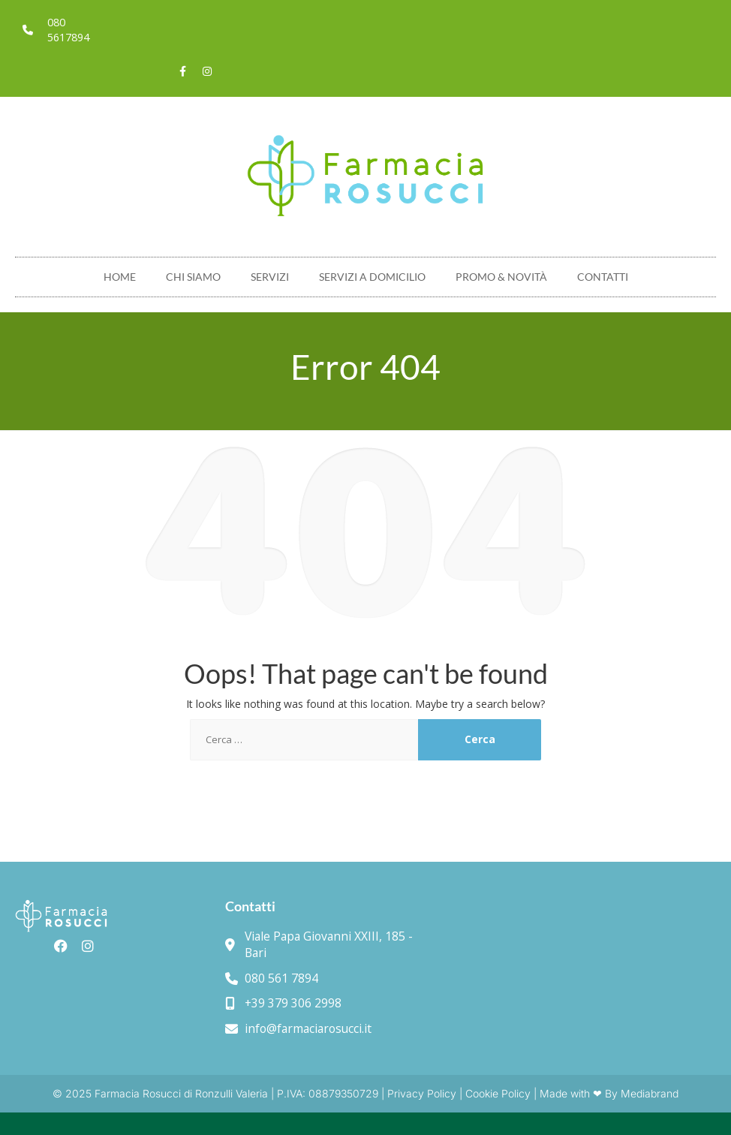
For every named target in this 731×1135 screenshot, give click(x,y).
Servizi (270, 276)
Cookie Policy (498, 1093)
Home (120, 276)
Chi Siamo (193, 276)
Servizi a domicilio (372, 276)
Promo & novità (501, 276)
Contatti (602, 276)
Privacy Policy (421, 1093)
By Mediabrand (641, 1093)
